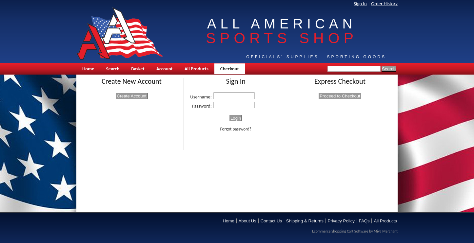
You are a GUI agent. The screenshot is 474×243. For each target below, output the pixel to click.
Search (113, 69)
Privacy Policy (341, 220)
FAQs (364, 220)
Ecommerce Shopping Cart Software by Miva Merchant (355, 231)
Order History (384, 4)
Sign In (360, 4)
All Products (196, 69)
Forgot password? (235, 129)
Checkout (229, 69)
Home (88, 69)
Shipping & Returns (305, 220)
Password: (202, 106)
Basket (137, 69)
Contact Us (271, 220)
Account (164, 69)
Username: (200, 97)
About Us (247, 220)
